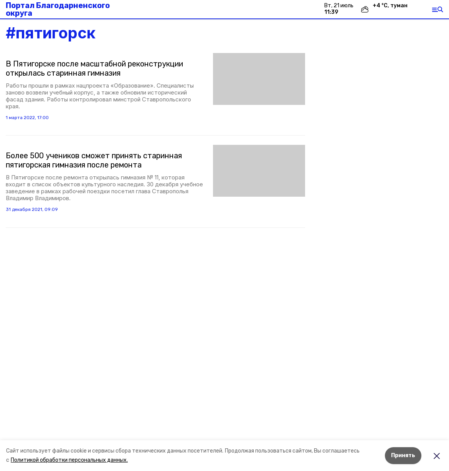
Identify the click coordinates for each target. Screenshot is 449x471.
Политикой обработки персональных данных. (69, 460)
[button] (259, 79)
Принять (403, 455)
